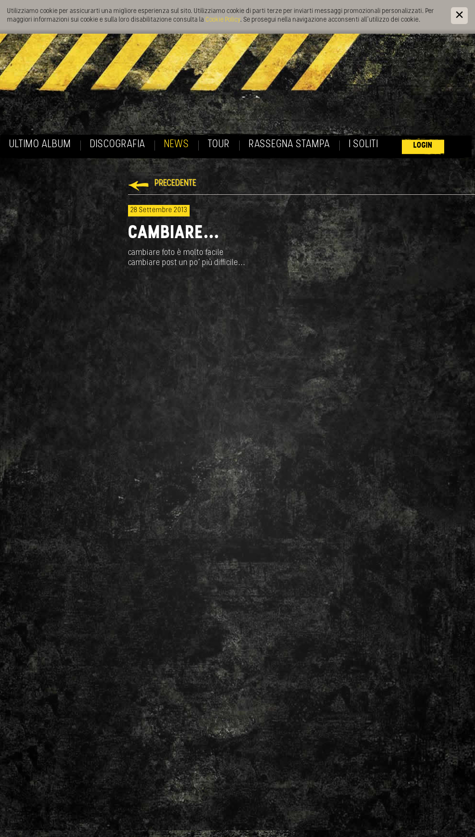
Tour (219, 144)
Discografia (117, 144)
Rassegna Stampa (289, 144)
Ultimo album (40, 144)
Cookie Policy (222, 20)
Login (423, 145)
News (176, 144)
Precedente (175, 183)
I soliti (363, 144)
